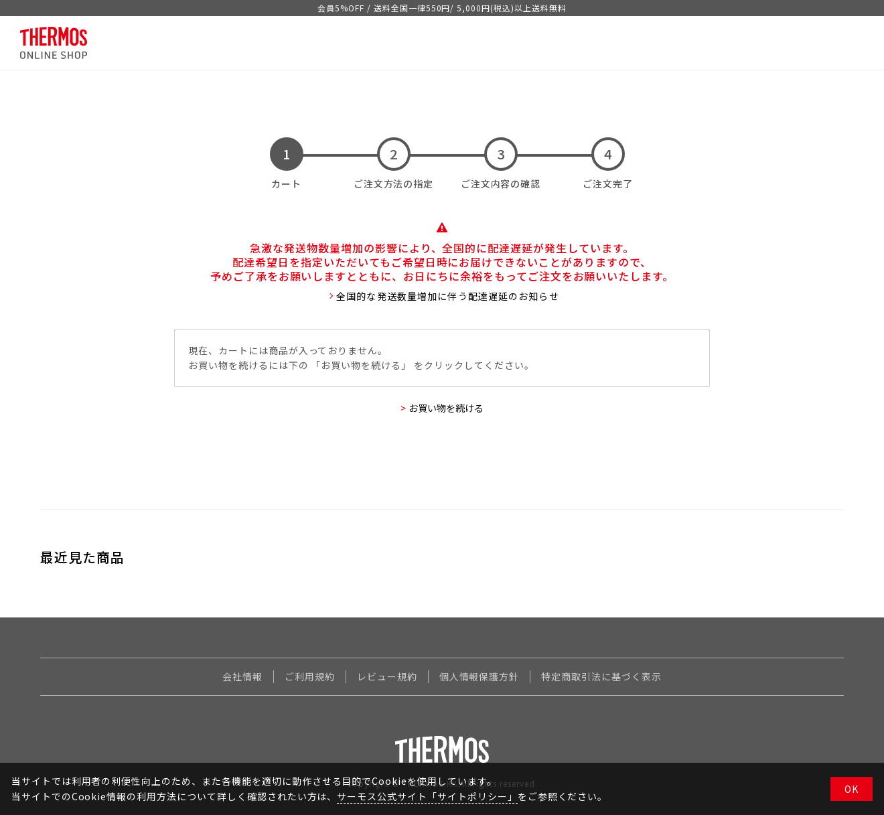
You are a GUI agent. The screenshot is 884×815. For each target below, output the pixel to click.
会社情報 (242, 676)
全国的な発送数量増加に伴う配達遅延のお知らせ (447, 296)
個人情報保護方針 (479, 676)
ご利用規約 (310, 676)
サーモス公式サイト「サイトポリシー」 (427, 796)
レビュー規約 (387, 676)
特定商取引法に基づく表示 (601, 676)
